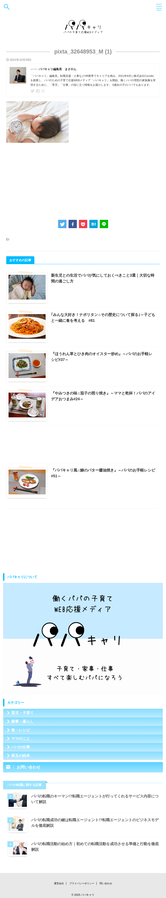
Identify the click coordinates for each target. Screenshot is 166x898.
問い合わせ (106, 883)
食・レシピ (20, 730)
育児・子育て (22, 713)
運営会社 (59, 883)
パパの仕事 (20, 747)
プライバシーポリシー (81, 883)
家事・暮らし (22, 721)
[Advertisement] (83, 180)
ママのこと (20, 738)
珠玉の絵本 (20, 756)
